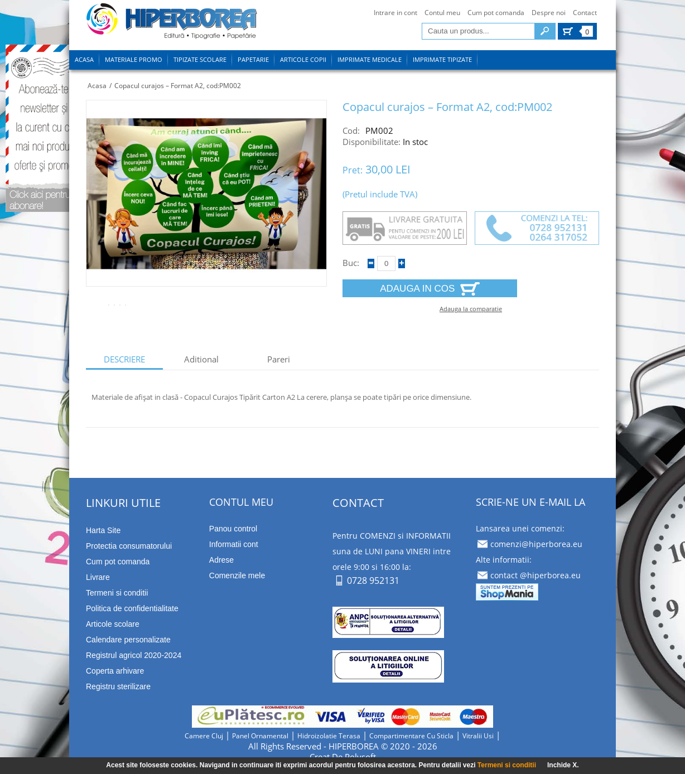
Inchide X (562, 765)
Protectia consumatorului (129, 545)
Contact (585, 12)
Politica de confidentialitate (132, 608)
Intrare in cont (395, 12)
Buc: (350, 263)
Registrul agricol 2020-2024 (133, 655)
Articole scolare (112, 624)
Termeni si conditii (506, 765)
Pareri (278, 359)
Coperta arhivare (115, 670)
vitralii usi (478, 736)
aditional (201, 359)
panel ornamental (260, 736)
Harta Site (103, 530)
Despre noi (549, 12)
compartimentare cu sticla (411, 736)
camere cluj (204, 736)
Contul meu (442, 12)
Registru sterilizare (118, 686)
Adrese (221, 559)
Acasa (97, 85)
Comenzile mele (237, 575)
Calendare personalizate (128, 639)
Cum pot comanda (495, 12)
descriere (124, 359)
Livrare (98, 577)
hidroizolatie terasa (328, 736)
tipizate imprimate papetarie (171, 23)
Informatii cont (233, 544)
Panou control (233, 528)
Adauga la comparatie (471, 308)
